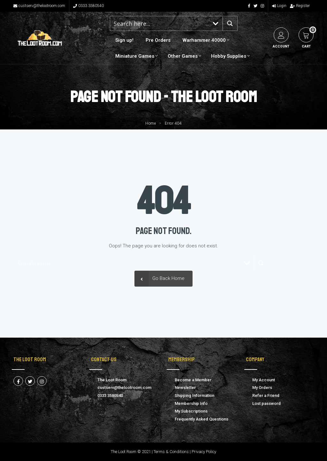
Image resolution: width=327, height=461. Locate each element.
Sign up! (124, 40)
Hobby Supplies (228, 56)
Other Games (183, 56)
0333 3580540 (88, 6)
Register (300, 6)
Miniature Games (134, 56)
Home (150, 123)
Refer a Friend (265, 395)
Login (279, 6)
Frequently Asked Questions (201, 419)
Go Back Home (159, 278)
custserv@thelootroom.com (39, 6)
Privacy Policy (204, 451)
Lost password (266, 403)
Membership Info (191, 403)
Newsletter (185, 387)
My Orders (262, 387)
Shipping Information (194, 395)
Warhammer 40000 (204, 40)
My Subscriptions (191, 411)
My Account (263, 379)
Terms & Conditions (171, 451)
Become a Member (193, 379)
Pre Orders (158, 40)
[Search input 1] (160, 23)
